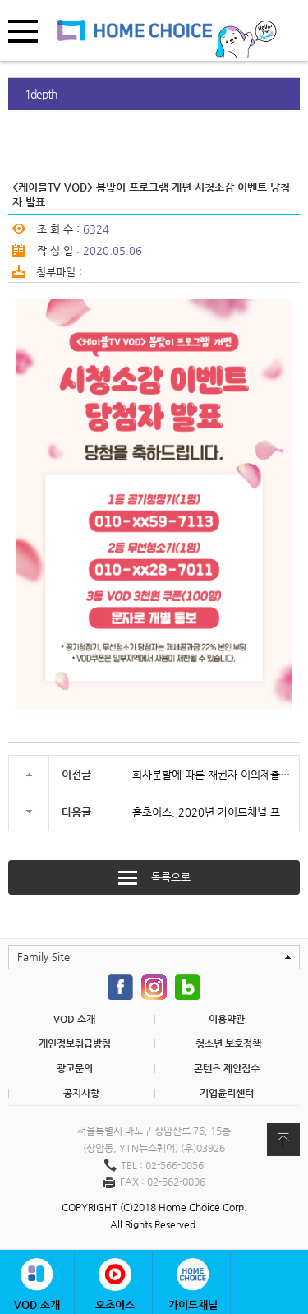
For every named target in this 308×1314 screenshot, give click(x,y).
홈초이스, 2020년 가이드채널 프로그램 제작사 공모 (211, 812)
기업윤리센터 (227, 1093)
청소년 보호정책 (228, 1043)
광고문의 (75, 1068)
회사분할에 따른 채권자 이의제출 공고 (211, 774)
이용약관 (227, 1019)
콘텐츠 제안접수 (227, 1068)
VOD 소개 (74, 1019)
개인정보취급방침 (75, 1043)
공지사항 (81, 1093)
